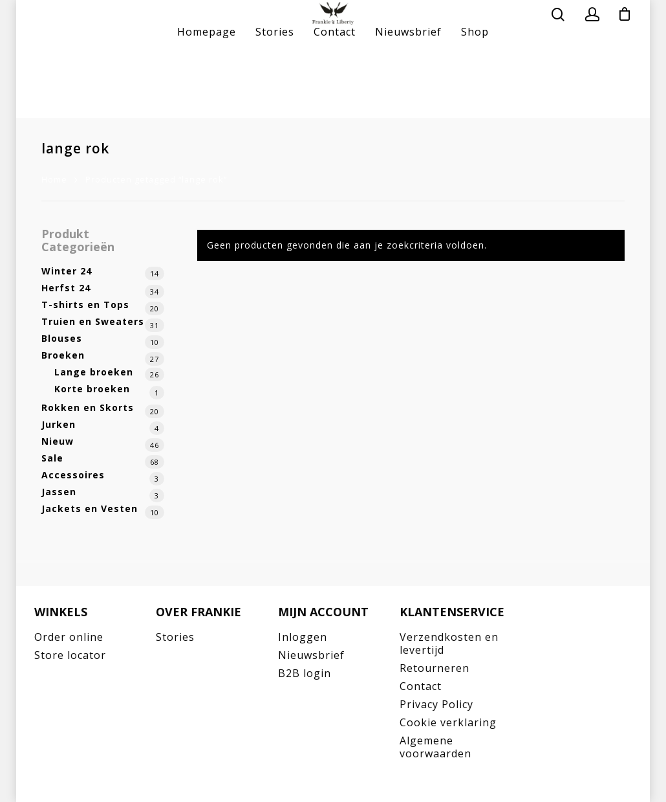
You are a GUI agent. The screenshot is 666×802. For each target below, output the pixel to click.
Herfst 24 (66, 288)
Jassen (58, 491)
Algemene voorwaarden (435, 747)
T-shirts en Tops (85, 304)
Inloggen (302, 636)
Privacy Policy (436, 704)
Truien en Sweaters (92, 321)
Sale (52, 458)
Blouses (61, 338)
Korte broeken (92, 389)
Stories (274, 97)
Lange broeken (93, 372)
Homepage (206, 97)
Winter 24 (66, 271)
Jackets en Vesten (89, 508)
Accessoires (73, 475)
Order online (68, 636)
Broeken (63, 355)
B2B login (304, 673)
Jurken (58, 424)
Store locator (70, 655)
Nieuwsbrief (408, 97)
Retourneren (434, 668)
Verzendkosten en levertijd (449, 643)
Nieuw (57, 441)
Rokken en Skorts (87, 407)
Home (54, 179)
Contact (335, 97)
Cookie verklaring (448, 722)
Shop (475, 97)
